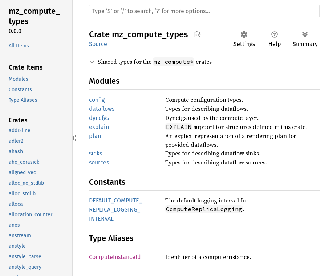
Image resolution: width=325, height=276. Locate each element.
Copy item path (197, 34)
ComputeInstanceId (115, 257)
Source (98, 44)
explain (99, 127)
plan (95, 136)
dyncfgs (99, 117)
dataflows (101, 108)
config (97, 99)
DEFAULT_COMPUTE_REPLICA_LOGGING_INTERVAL (115, 209)
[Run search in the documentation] (204, 11)
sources (99, 162)
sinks (95, 153)
